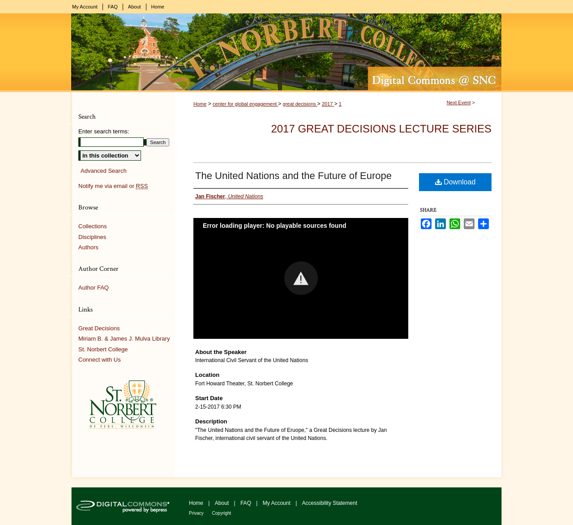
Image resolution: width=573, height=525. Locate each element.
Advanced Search (104, 170)
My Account (277, 503)
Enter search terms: (103, 131)
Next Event (459, 102)
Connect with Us (99, 359)
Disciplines (92, 237)
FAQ (246, 503)
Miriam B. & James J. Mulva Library (124, 338)
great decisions (300, 104)
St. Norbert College (103, 349)
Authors (88, 247)
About (223, 503)
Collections (92, 226)
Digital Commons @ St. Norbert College (286, 52)
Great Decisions (99, 328)
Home (199, 104)
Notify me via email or (113, 186)
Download (455, 182)
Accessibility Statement (329, 503)
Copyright (221, 513)
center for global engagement (245, 104)
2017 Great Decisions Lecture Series (381, 129)
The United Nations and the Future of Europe (293, 175)
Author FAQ (93, 287)
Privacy (197, 513)
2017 (328, 104)
